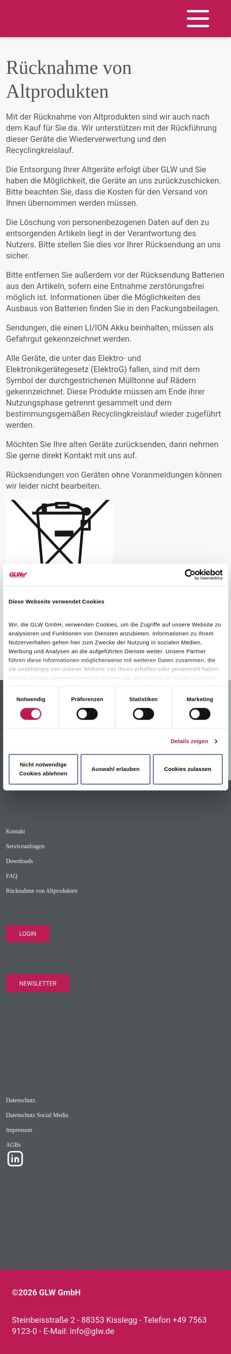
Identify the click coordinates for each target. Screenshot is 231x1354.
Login (27, 933)
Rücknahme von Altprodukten (41, 891)
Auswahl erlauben (116, 769)
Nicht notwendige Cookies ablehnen (43, 769)
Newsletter (37, 983)
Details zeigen (189, 741)
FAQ (11, 876)
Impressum (19, 1130)
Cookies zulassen (187, 769)
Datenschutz (20, 1100)
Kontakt (15, 831)
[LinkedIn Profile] (15, 1158)
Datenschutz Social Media (37, 1115)
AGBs (13, 1145)
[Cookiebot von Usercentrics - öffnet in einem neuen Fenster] (190, 574)
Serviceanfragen (25, 846)
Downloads (19, 861)
